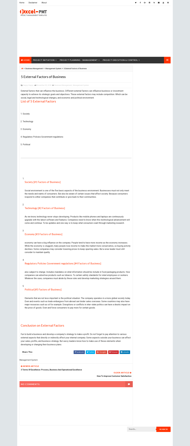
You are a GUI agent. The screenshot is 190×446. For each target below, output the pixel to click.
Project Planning (136, 322)
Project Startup (135, 373)
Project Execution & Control (120, 59)
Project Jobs (134, 294)
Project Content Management (141, 239)
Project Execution (136, 280)
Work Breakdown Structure (140, 392)
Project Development (137, 262)
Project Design (135, 257)
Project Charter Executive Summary (143, 211)
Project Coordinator (137, 248)
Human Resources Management (141, 174)
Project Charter (135, 206)
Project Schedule (136, 368)
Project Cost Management (139, 253)
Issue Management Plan (138, 183)
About (43, 3)
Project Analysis (136, 202)
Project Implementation (138, 285)
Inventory (159, 178)
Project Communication (138, 229)
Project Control (135, 243)
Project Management (137, 299)
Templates (159, 387)
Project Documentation (138, 266)
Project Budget (157, 202)
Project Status (156, 373)
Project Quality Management (140, 345)
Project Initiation (43, 59)
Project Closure (30, 66)
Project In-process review (139, 290)
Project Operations (137, 317)
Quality (151, 378)
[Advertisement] (95, 37)
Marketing (154, 197)
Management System (81, 85)
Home (21, 3)
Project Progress (136, 341)
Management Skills (155, 188)
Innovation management (138, 178)
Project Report (135, 354)
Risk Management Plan (138, 387)
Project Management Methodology (143, 303)
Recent (134, 122)
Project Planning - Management (78, 59)
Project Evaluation (136, 276)
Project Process (136, 327)
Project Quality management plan (142, 350)
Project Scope (157, 368)
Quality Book (149, 116)
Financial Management (138, 169)
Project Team (134, 378)
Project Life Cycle (154, 294)
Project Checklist (136, 215)
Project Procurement (138, 331)
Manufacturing (135, 197)
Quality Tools (134, 382)
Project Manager (136, 313)
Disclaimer (32, 3)
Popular (149, 122)
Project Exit (156, 280)
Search (164, 69)
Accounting (133, 155)
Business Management (63, 85)
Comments (163, 122)
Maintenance (134, 188)
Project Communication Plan (140, 234)
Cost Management (136, 164)
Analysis (149, 155)
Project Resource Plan (138, 359)
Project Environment (137, 271)
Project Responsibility (138, 364)
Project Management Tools (140, 308)
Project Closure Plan (138, 225)
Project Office (157, 313)
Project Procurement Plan (140, 336)
